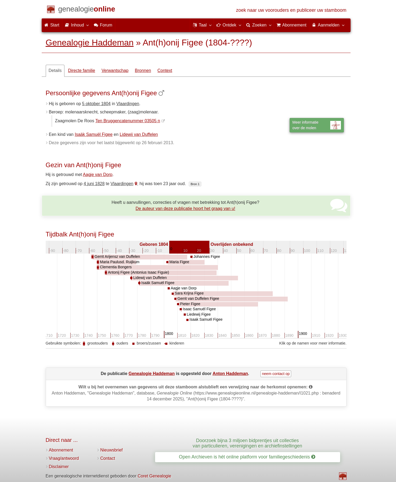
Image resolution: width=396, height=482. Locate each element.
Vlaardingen (127, 103)
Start (51, 25)
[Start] (86, 10)
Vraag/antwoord (64, 458)
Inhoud (76, 25)
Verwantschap (115, 70)
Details (55, 70)
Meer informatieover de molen (317, 125)
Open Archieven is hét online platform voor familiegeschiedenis (247, 457)
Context (164, 70)
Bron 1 (195, 184)
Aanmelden (328, 25)
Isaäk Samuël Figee (93, 134)
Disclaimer (59, 466)
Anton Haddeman (230, 373)
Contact (107, 458)
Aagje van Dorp (97, 174)
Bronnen (143, 70)
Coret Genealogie (154, 476)
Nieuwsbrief (111, 450)
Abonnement (61, 450)
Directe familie (81, 70)
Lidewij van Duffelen (139, 134)
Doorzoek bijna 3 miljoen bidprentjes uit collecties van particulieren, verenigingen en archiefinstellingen (247, 443)
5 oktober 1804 (96, 103)
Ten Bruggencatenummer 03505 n (127, 120)
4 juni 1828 (94, 183)
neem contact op (276, 374)
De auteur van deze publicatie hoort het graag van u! (185, 208)
